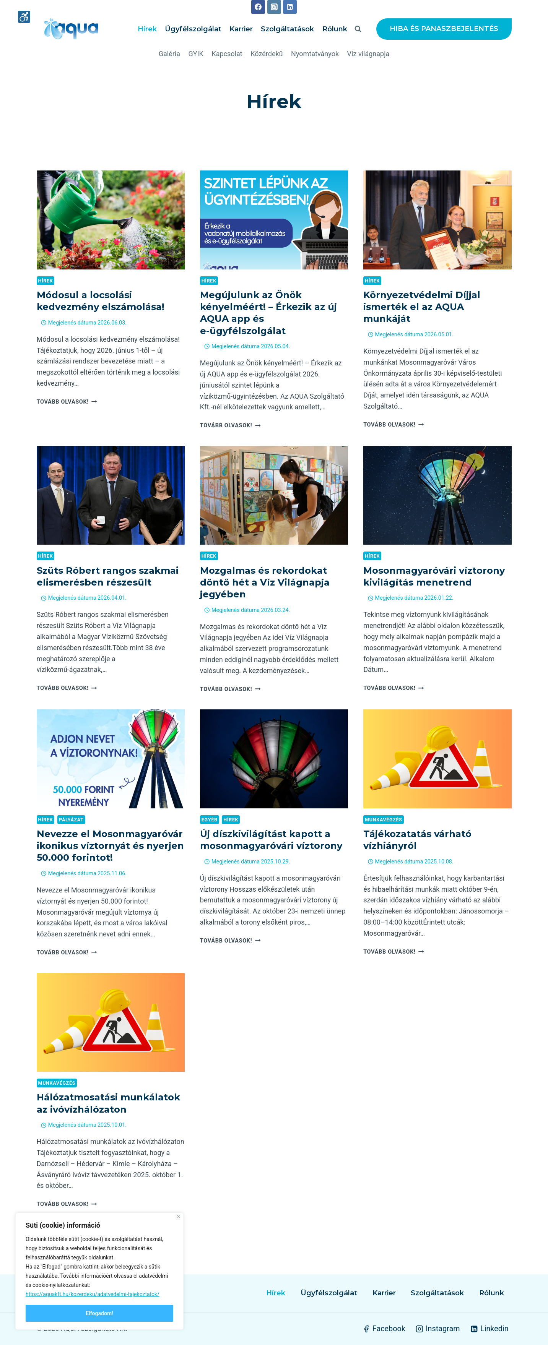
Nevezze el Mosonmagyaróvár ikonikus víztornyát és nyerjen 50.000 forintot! (110, 845)
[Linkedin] (290, 7)
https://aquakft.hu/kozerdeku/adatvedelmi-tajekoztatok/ (92, 1294)
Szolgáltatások (287, 29)
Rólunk (334, 29)
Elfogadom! (99, 1313)
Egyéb (210, 820)
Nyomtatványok (315, 54)
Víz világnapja (368, 54)
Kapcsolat (226, 54)
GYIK (196, 54)
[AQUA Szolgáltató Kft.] (71, 29)
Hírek (147, 29)
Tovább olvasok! (67, 402)
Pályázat (71, 820)
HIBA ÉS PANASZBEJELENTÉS (444, 28)
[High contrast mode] (24, 17)
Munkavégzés (383, 820)
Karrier (241, 29)
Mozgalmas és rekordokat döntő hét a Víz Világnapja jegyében (265, 582)
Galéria (169, 54)
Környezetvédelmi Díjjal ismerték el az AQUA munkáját (421, 306)
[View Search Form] (358, 29)
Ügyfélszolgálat (193, 29)
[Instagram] (274, 7)
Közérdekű (266, 54)
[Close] (178, 1216)
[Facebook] (258, 7)
